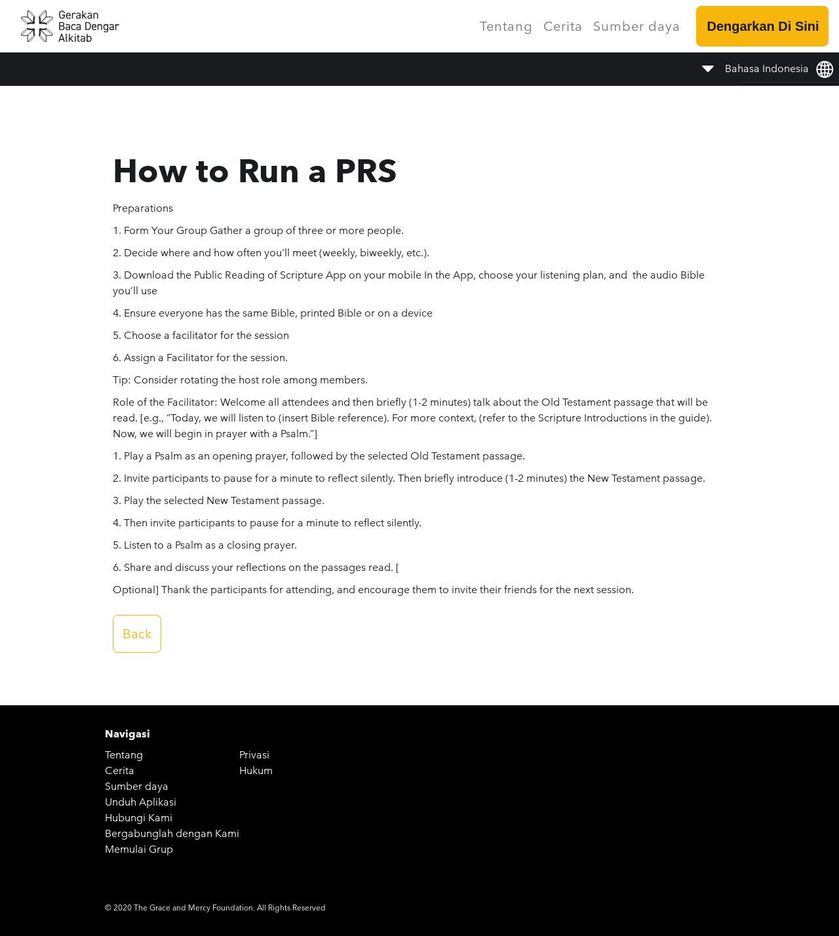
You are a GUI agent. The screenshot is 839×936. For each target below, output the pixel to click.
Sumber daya (636, 26)
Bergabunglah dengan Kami (172, 833)
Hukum (256, 770)
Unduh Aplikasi (140, 802)
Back (137, 634)
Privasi (254, 755)
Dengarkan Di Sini (763, 26)
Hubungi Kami (138, 817)
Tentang (506, 26)
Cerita (563, 26)
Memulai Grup (139, 849)
